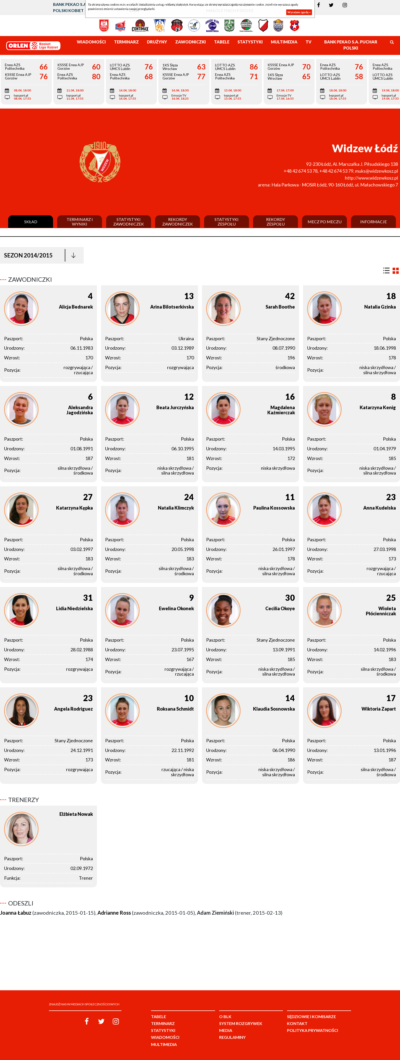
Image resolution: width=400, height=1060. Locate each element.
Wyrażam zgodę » (299, 12)
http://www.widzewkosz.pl (371, 178)
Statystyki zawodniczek (128, 221)
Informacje (373, 221)
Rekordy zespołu (275, 221)
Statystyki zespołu (227, 221)
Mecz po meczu (325, 221)
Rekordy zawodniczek (177, 221)
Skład (30, 221)
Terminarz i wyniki (80, 221)
